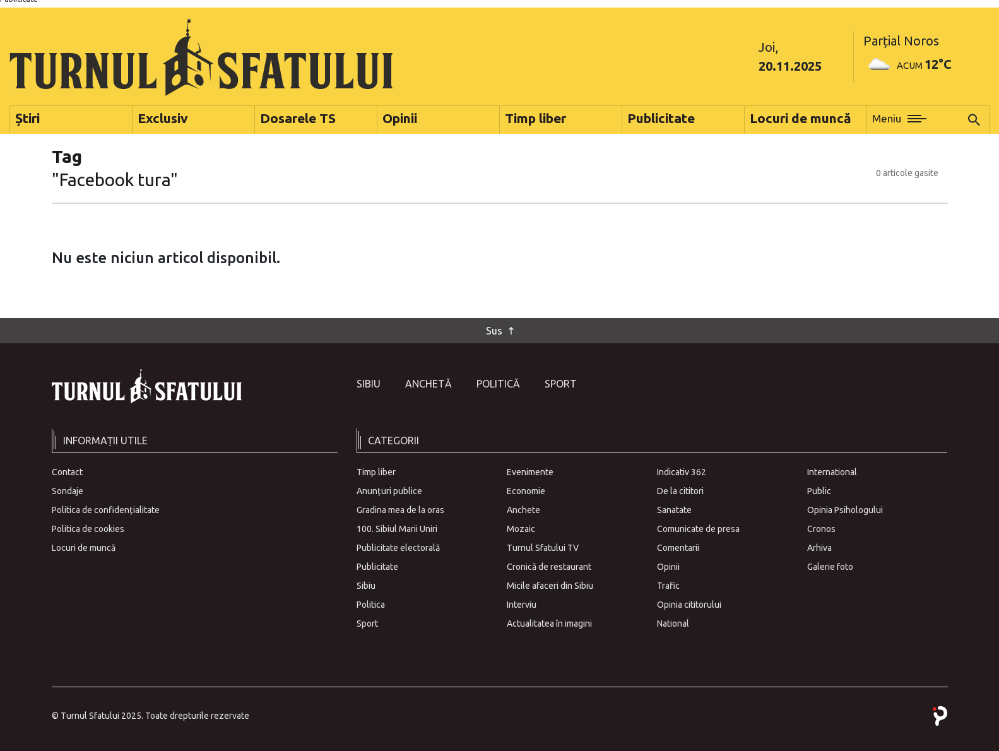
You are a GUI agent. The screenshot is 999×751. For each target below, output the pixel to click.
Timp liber (376, 472)
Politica (371, 605)
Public (819, 491)
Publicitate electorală (398, 548)
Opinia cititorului (689, 605)
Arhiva (819, 548)
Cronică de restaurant (549, 567)
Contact (67, 472)
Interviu (521, 605)
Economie (526, 491)
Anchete (523, 510)
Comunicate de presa (698, 529)
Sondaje (67, 491)
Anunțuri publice (389, 491)
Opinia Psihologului (845, 510)
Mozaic (521, 529)
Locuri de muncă (83, 548)
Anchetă (428, 383)
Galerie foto (830, 567)
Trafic (668, 586)
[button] (899, 120)
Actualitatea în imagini (549, 623)
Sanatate (674, 510)
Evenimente (530, 472)
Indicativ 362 (681, 472)
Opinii (668, 567)
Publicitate (377, 567)
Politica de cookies (88, 529)
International (832, 472)
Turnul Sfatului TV (543, 548)
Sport (561, 383)
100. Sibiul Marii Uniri (397, 529)
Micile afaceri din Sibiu (550, 586)
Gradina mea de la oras (400, 510)
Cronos (821, 529)
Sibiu (369, 383)
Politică (498, 383)
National (673, 623)
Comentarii (678, 548)
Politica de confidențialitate (106, 510)
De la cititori (680, 491)
